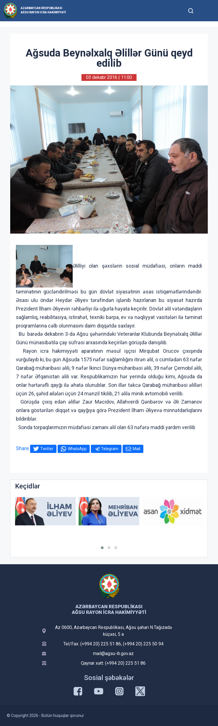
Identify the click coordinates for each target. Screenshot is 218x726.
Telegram (109, 448)
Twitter (46, 448)
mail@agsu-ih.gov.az (113, 653)
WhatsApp (77, 448)
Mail (136, 448)
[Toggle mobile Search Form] (191, 10)
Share (22, 448)
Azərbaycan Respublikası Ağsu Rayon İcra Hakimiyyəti (43, 10)
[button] (102, 548)
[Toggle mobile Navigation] (204, 10)
